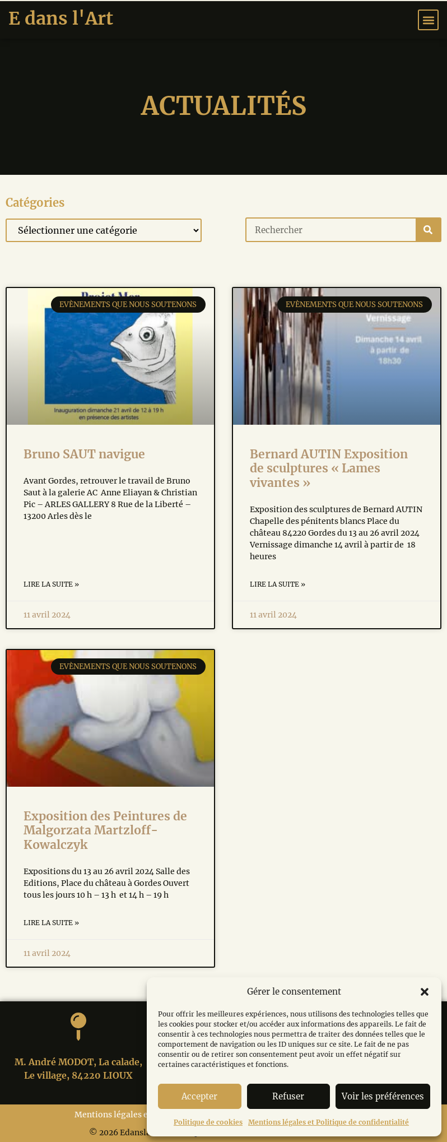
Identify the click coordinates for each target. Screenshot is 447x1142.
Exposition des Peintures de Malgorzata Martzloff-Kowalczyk (105, 830)
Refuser (288, 1096)
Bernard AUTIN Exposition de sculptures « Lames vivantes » (329, 468)
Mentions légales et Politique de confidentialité (328, 1122)
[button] (424, 991)
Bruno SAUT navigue (84, 454)
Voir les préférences (383, 1096)
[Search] (428, 230)
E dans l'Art (60, 18)
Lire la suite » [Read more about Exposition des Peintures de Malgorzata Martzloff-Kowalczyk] (51, 922)
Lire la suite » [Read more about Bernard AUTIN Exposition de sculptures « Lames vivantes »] (277, 584)
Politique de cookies (208, 1122)
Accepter (199, 1096)
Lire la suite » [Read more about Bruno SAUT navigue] (51, 584)
